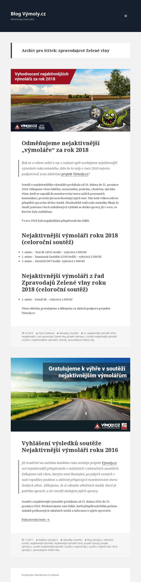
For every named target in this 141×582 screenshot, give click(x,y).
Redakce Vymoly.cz (48, 539)
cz (85, 333)
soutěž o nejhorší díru (75, 546)
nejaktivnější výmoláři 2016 (68, 543)
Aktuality (63, 333)
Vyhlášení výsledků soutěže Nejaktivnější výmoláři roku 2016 (70, 446)
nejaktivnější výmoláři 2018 (101, 333)
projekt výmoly (91, 543)
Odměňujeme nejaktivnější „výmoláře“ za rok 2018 (61, 146)
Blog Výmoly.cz (28, 13)
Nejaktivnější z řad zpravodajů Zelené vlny (44, 336)
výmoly (62, 339)
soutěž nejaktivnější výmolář (102, 336)
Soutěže (74, 333)
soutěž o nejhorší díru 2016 (103, 546)
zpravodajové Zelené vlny (81, 339)
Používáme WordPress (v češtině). (40, 575)
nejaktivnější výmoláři (41, 543)
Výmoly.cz (109, 463)
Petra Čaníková (46, 333)
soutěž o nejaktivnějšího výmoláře (40, 339)
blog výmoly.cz (94, 539)
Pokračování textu (36, 519)
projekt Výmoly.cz (75, 174)
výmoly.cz (27, 549)
